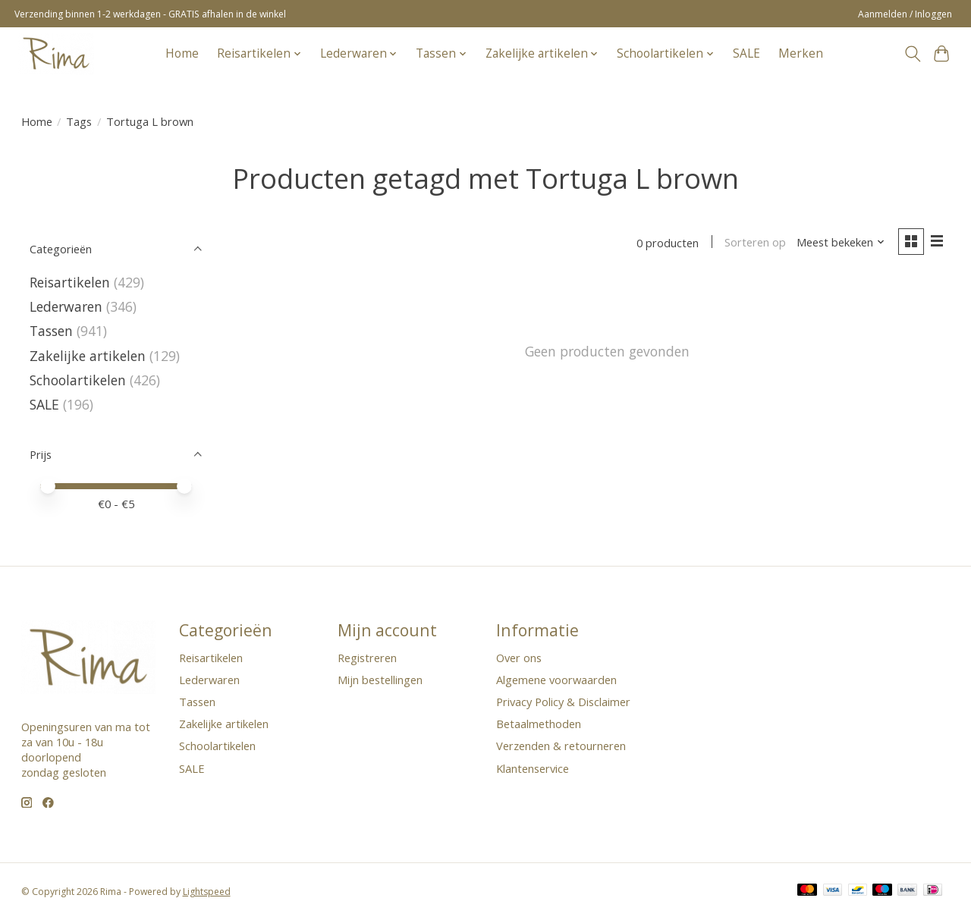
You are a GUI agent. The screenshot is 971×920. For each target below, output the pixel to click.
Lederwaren (66, 306)
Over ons (519, 657)
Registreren (367, 657)
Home (182, 53)
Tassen (51, 331)
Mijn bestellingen (380, 679)
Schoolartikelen (78, 380)
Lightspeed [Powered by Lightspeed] (207, 891)
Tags (79, 121)
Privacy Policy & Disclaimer (563, 701)
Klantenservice (532, 768)
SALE (746, 53)
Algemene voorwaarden (556, 679)
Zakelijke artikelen (88, 356)
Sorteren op (755, 242)
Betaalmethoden (538, 723)
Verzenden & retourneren (561, 745)
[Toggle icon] (912, 54)
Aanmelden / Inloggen (905, 14)
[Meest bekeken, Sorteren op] (840, 242)
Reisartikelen (70, 282)
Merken (800, 53)
